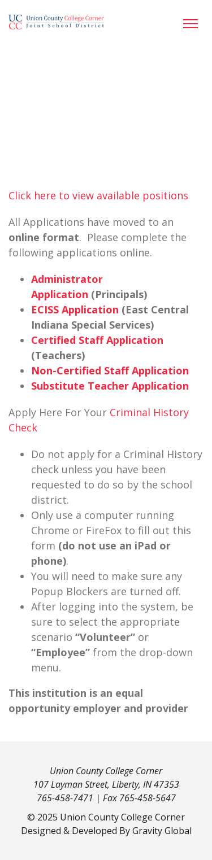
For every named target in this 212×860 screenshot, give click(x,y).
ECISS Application (75, 309)
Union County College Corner (122, 817)
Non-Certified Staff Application (110, 370)
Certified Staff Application (97, 340)
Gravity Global (162, 830)
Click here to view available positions (98, 195)
